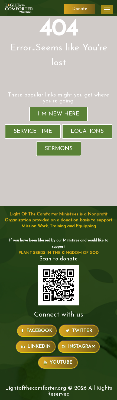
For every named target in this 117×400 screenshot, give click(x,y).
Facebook (36, 330)
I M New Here (58, 114)
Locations (87, 131)
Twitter (79, 330)
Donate (79, 9)
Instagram (79, 346)
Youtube (58, 362)
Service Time (33, 131)
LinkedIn (35, 346)
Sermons (59, 148)
